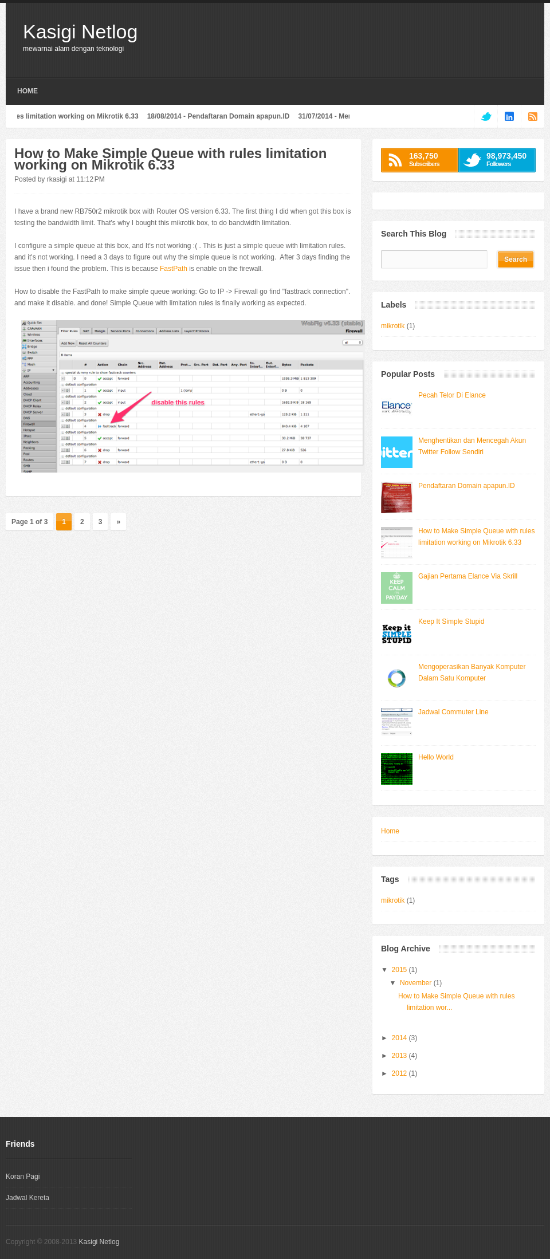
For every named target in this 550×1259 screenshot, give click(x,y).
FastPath (173, 269)
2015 (400, 970)
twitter (485, 116)
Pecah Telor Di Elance (452, 395)
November (417, 983)
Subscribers (430, 159)
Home (27, 91)
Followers (507, 159)
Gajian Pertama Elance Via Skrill (467, 576)
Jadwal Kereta (27, 1198)
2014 (400, 1038)
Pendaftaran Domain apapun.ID (242, 116)
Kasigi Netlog (80, 31)
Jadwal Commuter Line (453, 712)
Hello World (436, 757)
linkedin (509, 116)
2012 (400, 1073)
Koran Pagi (23, 1177)
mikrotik (392, 326)
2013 (400, 1056)
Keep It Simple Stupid (451, 621)
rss (532, 116)
